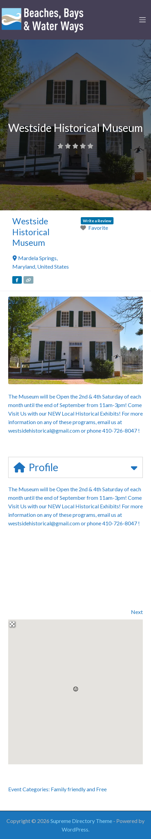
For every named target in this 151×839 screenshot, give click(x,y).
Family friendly (68, 789)
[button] (75, 689)
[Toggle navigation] (142, 20)
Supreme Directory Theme (81, 821)
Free (101, 789)
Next (137, 612)
